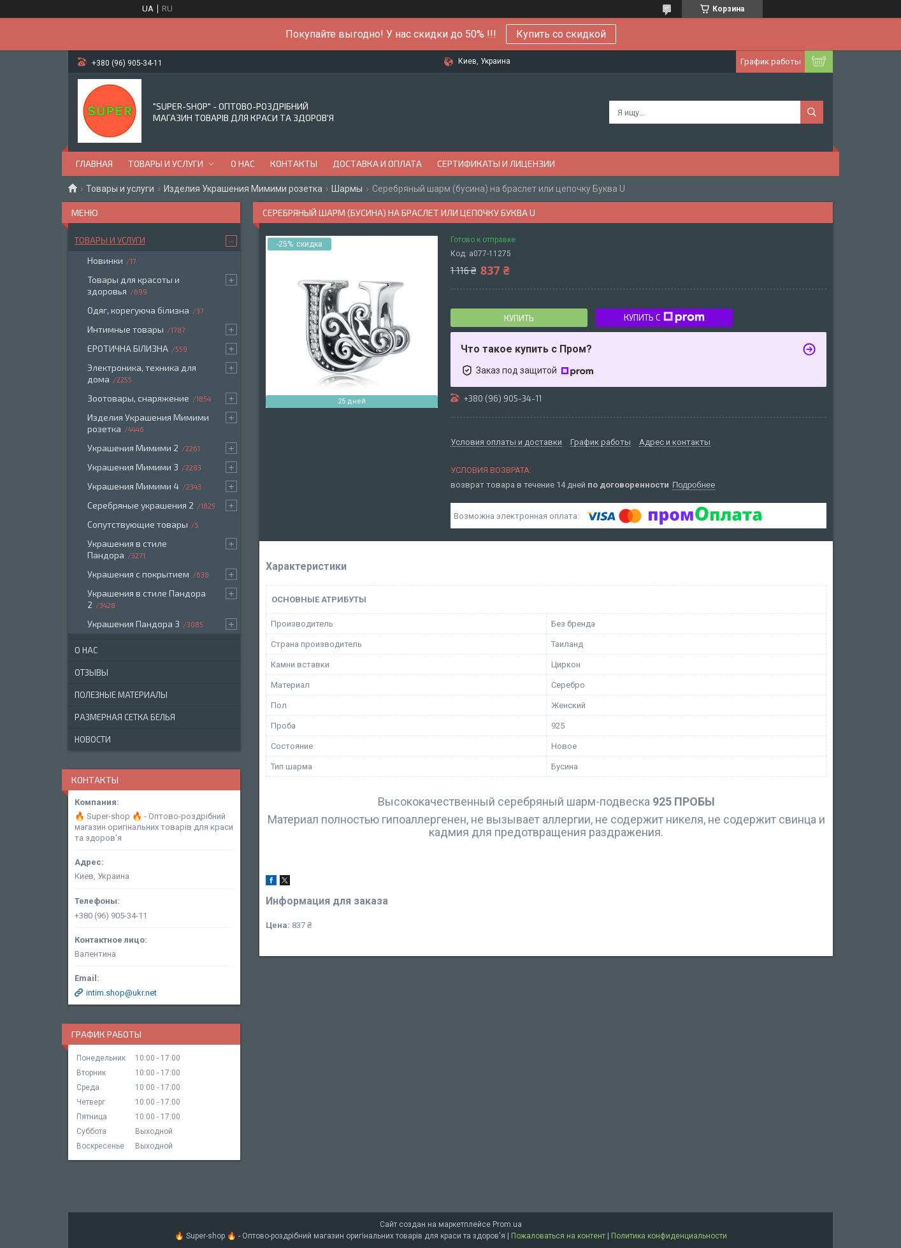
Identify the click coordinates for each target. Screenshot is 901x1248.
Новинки (105, 260)
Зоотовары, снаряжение (138, 398)
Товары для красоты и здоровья (133, 285)
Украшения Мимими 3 (132, 466)
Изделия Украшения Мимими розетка (243, 189)
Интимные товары (125, 329)
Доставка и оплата (377, 163)
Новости (93, 739)
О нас (243, 163)
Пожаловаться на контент (558, 1235)
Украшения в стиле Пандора (127, 549)
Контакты (293, 163)
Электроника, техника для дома (141, 373)
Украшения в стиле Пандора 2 (146, 599)
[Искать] (811, 112)
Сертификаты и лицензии (496, 163)
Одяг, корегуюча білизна (138, 310)
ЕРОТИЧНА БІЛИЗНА (127, 348)
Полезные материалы (121, 695)
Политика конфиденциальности (669, 1235)
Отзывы (91, 672)
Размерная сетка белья (125, 717)
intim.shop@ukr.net (121, 993)
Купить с (664, 317)
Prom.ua (507, 1224)
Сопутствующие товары (137, 524)
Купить (519, 318)
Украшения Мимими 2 (132, 447)
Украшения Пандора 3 (133, 623)
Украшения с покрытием (138, 574)
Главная (94, 163)
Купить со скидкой (561, 34)
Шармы (347, 189)
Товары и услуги (165, 163)
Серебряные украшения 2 (140, 505)
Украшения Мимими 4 (133, 486)
